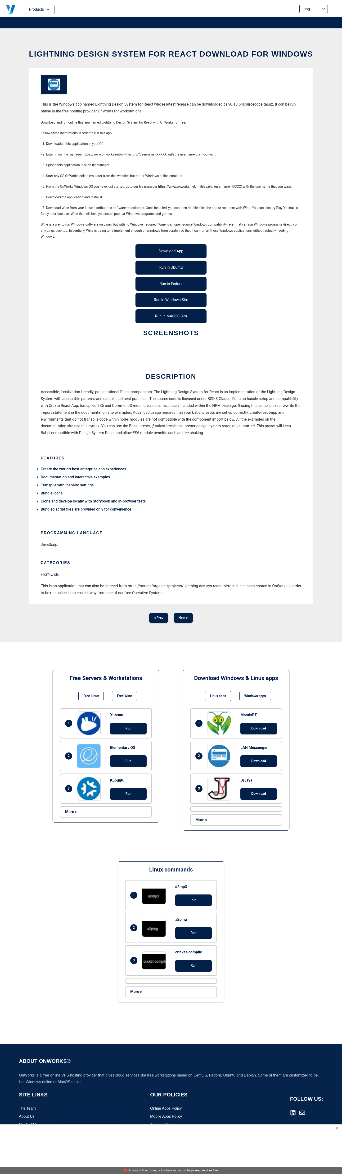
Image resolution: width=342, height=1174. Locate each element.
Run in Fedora (170, 283)
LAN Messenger (254, 747)
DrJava (246, 780)
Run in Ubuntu (171, 267)
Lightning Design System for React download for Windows (171, 54)
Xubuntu (117, 715)
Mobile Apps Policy (166, 1117)
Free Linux (91, 696)
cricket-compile (188, 952)
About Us (27, 1117)
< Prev (158, 618)
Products (39, 9)
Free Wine (124, 696)
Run (128, 728)
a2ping (181, 919)
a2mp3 (181, 887)
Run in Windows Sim (171, 300)
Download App (171, 251)
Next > (183, 618)
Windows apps (255, 696)
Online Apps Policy (166, 1109)
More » (71, 811)
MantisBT (248, 715)
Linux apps (218, 696)
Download (258, 728)
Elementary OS (122, 747)
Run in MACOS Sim (171, 316)
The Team (27, 1109)
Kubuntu (117, 780)
